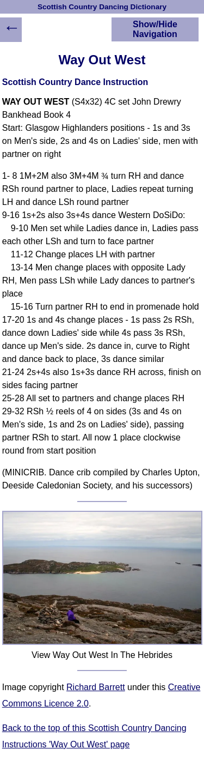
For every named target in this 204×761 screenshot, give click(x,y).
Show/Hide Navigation (155, 29)
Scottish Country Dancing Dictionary (102, 7)
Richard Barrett (95, 687)
